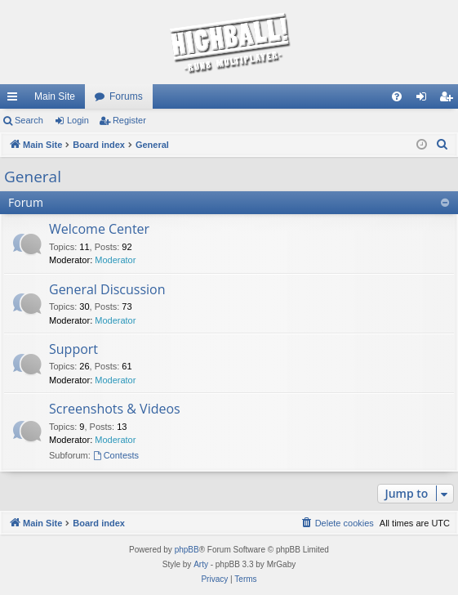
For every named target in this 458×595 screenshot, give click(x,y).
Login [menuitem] (425, 100)
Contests (116, 455)
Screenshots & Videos (114, 409)
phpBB (187, 549)
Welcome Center (99, 229)
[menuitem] (397, 96)
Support (73, 349)
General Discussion (107, 289)
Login (78, 120)
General (32, 176)
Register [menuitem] (449, 100)
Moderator (115, 260)
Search (29, 120)
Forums (126, 96)
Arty (200, 564)
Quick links (15, 100)
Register (129, 120)
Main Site (54, 96)
